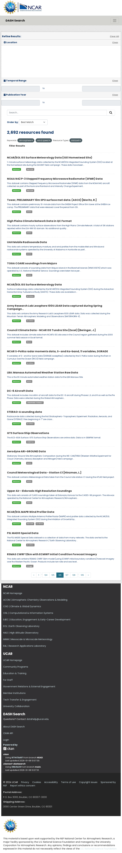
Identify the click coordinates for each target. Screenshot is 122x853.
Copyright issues (88, 782)
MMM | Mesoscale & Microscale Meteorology (27, 639)
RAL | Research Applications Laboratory (24, 645)
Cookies (36, 782)
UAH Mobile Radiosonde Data (27, 242)
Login (6, 739)
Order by (12, 122)
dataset (16, 169)
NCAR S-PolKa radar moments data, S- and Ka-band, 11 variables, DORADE (57, 351)
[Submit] (111, 113)
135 (82, 575)
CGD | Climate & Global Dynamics (22, 606)
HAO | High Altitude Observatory (20, 632)
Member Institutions (14, 693)
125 (52, 575)
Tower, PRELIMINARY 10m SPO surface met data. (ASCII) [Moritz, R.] (52, 200)
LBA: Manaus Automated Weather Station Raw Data (42, 372)
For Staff (8, 680)
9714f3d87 (17, 757)
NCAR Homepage (12, 593)
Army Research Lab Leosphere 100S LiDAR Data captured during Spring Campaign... (54, 307)
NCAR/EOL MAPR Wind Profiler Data (30, 512)
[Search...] (57, 113)
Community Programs (15, 666)
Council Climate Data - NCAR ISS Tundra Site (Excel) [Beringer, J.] (51, 330)
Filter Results (17, 145)
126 (59, 575)
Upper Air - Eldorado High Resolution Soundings (39, 491)
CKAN (8, 748)
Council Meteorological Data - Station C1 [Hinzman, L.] (44, 472)
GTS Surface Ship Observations (28, 433)
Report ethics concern (22, 785)
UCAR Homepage (12, 660)
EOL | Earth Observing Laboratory (21, 626)
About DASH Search (14, 726)
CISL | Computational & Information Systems (28, 613)
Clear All (114, 36)
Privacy (25, 782)
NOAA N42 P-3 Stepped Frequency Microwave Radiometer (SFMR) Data (55, 179)
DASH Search (15, 20)
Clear (115, 42)
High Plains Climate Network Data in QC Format (39, 221)
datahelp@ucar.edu (38, 719)
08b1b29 (16, 766)
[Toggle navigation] (115, 20)
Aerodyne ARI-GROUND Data (26, 451)
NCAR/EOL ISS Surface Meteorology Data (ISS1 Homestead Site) (49, 157)
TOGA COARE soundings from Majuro (32, 263)
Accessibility (51, 782)
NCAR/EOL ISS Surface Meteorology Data (34, 284)
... (41, 574)
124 (45, 575)
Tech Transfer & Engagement (20, 699)
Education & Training (14, 673)
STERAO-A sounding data (24, 412)
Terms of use (68, 782)
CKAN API (8, 733)
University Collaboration (16, 706)
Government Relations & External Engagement (29, 686)
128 (73, 575)
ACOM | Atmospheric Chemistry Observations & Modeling (35, 599)
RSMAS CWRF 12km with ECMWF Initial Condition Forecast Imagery (52, 554)
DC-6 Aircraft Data (20, 391)
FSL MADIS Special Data (22, 533)
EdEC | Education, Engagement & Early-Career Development (36, 619)
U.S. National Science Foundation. (98, 848)
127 (66, 575)
